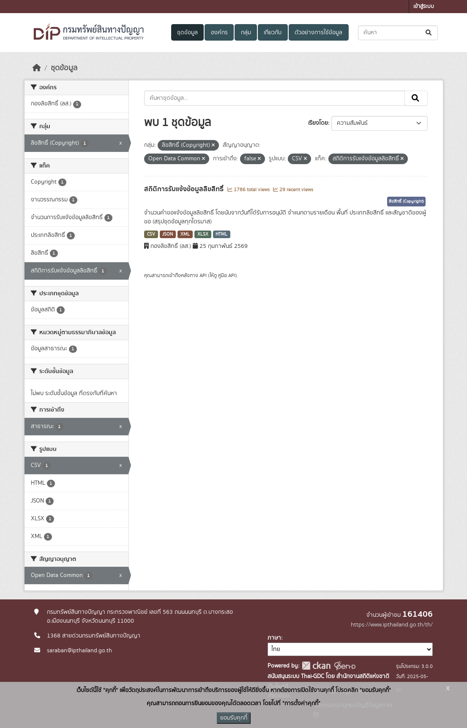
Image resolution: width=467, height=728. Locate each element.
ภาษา (274, 638)
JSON (167, 234)
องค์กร (219, 32)
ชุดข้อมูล (187, 32)
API (203, 275)
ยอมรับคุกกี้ (233, 718)
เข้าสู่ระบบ (423, 7)
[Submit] (429, 32)
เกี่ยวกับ (272, 32)
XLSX (202, 234)
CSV (151, 234)
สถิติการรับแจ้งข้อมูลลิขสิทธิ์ (184, 189)
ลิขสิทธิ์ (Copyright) (406, 201)
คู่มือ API (226, 275)
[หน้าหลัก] (37, 68)
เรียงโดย (318, 123)
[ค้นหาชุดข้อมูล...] (398, 32)
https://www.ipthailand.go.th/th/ (392, 625)
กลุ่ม (246, 32)
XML (185, 234)
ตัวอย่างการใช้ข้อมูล (318, 32)
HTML (221, 234)
